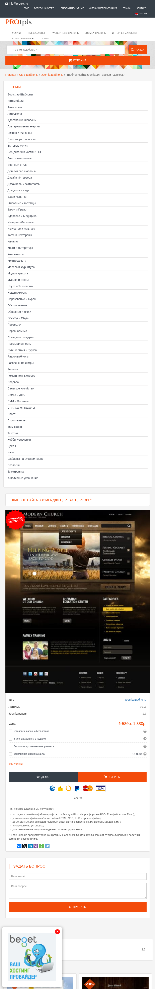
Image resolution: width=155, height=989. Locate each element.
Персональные (17, 331)
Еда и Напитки (17, 196)
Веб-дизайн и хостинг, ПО (24, 152)
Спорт (11, 414)
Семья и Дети (16, 394)
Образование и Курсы (22, 299)
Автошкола (15, 113)
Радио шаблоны (18, 356)
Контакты (142, 8)
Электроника (16, 471)
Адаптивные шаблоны (22, 120)
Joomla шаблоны (95, 33)
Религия (13, 369)
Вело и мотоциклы (20, 158)
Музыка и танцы (18, 279)
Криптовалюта (17, 260)
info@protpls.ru (16, 3)
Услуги (16, 33)
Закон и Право (17, 209)
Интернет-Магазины (21, 222)
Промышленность (19, 343)
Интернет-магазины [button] (125, 33)
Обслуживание (17, 305)
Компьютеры (16, 254)
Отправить (77, 907)
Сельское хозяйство (21, 388)
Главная (10, 74)
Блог (26, 8)
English (143, 14)
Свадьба (13, 382)
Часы (11, 452)
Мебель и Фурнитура (21, 267)
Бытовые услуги (18, 145)
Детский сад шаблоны (22, 171)
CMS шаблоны (28, 74)
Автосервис (15, 107)
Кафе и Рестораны (20, 235)
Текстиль (13, 433)
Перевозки (14, 324)
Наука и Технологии (20, 286)
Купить (112, 776)
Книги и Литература (20, 247)
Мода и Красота (18, 273)
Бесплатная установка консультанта (34, 746)
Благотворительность (22, 139)
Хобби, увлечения (19, 439)
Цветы (12, 446)
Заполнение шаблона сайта (29, 754)
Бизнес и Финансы (20, 132)
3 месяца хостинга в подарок (30, 738)
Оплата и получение (72, 8)
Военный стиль (17, 164)
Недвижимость (17, 292)
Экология (14, 465)
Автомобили (16, 100)
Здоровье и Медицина (22, 215)
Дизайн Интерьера (20, 177)
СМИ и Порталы (18, 401)
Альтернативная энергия (24, 126)
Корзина (77, 60)
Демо (43, 776)
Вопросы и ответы (45, 8)
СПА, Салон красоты (21, 407)
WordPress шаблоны (66, 33)
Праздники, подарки (21, 337)
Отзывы (127, 8)
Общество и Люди (19, 311)
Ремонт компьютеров (21, 375)
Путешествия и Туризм (22, 350)
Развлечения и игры (21, 362)
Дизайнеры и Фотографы (24, 184)
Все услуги (16, 763)
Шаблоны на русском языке (26, 458)
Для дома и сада (18, 190)
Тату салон (15, 426)
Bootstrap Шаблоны (20, 94)
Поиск (137, 49)
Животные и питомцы (22, 203)
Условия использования (103, 8)
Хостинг (44, 38)
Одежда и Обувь (18, 318)
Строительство (17, 420)
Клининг (13, 241)
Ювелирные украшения (23, 478)
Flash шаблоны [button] (23, 38)
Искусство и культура (21, 228)
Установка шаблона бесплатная (31, 731)
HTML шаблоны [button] (36, 33)
